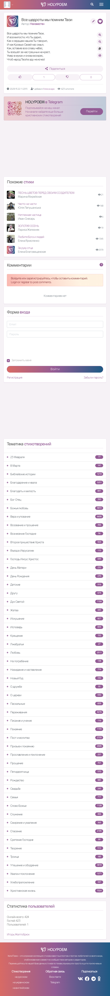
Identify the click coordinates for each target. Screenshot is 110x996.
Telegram (55, 982)
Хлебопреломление (55, 882)
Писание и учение (55, 720)
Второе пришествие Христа (55, 542)
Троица (55, 856)
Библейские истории (55, 474)
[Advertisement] (55, 150)
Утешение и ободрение (55, 865)
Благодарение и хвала (55, 482)
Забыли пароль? (93, 377)
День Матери (55, 567)
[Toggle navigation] (101, 4)
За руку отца (25, 248)
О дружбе (55, 686)
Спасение (55, 831)
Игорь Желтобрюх (18, 934)
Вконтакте (55, 977)
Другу (55, 593)
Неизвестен (37, 24)
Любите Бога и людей (31, 237)
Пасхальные (55, 703)
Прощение (55, 763)
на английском (21, 988)
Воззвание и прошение (55, 525)
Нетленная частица (29, 215)
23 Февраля (55, 457)
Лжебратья (55, 644)
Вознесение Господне (55, 533)
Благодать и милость (55, 491)
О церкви (55, 695)
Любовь (55, 652)
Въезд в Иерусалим (55, 550)
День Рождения (55, 576)
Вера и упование (55, 516)
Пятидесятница (55, 772)
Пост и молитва (55, 737)
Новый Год (55, 678)
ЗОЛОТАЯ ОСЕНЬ (28, 226)
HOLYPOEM (34, 102)
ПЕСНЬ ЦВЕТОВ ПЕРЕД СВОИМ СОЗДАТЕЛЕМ (46, 193)
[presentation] (35, 347)
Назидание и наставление (55, 669)
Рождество (55, 780)
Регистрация (14, 377)
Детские (55, 584)
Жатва (55, 610)
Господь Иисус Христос (55, 559)
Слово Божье (55, 806)
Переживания (55, 712)
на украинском (21, 982)
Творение (55, 848)
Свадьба (55, 788)
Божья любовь (55, 508)
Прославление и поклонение (55, 754)
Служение (55, 814)
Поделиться (55, 69)
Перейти (91, 111)
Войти (55, 369)
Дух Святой (55, 601)
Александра (49, 88)
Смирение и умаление (55, 822)
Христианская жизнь (55, 890)
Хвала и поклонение (55, 874)
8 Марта (55, 465)
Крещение (55, 635)
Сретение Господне (55, 840)
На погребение (55, 661)
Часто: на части (27, 204)
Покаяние (55, 729)
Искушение (55, 618)
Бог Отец (55, 499)
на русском (21, 977)
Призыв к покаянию (55, 746)
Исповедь (55, 627)
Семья (55, 797)
